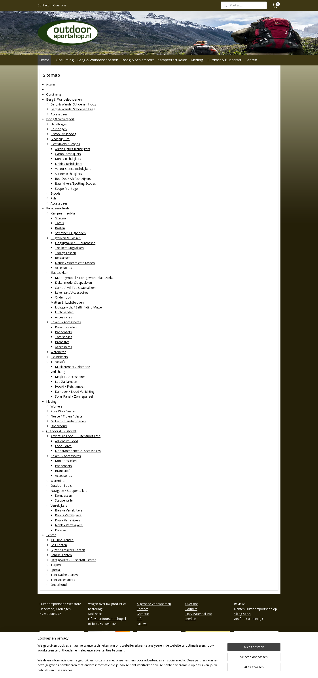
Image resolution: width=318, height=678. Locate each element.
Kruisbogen (59, 129)
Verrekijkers (59, 505)
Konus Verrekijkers (68, 515)
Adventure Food (66, 441)
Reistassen (62, 258)
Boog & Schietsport (138, 59)
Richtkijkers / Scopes (65, 144)
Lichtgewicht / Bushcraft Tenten (73, 560)
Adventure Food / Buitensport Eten (75, 436)
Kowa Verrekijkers (68, 520)
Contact (43, 5)
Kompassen (63, 495)
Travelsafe (58, 362)
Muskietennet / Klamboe (72, 367)
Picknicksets (59, 357)
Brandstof (62, 342)
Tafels (59, 223)
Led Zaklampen (66, 381)
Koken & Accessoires (66, 322)
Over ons (59, 5)
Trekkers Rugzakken (69, 248)
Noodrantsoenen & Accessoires (78, 451)
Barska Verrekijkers (68, 510)
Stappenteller (64, 500)
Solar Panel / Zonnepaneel (74, 396)
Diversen (61, 530)
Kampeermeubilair (64, 213)
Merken (190, 619)
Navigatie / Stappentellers (69, 490)
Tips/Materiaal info (198, 614)
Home (44, 59)
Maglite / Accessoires (70, 377)
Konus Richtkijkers (68, 159)
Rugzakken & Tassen (66, 238)
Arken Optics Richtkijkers (72, 149)
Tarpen (56, 565)
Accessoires (59, 114)
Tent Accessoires (63, 580)
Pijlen (54, 198)
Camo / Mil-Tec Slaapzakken (75, 287)
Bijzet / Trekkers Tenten (68, 550)
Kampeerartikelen (172, 59)
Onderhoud (63, 297)
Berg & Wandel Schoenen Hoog (73, 104)
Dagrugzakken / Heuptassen (75, 243)
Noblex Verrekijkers (69, 525)
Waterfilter (58, 352)
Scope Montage (66, 188)
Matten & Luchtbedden (67, 302)
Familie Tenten (61, 555)
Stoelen (60, 218)
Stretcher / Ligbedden (70, 233)
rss (154, 670)
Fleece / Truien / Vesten (67, 416)
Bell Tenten (59, 545)
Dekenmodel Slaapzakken (73, 282)
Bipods (56, 193)
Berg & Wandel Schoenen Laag (73, 109)
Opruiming (65, 59)
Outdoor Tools (61, 485)
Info (139, 619)
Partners (191, 609)
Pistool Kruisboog (63, 134)
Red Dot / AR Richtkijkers (73, 178)
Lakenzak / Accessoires (71, 292)
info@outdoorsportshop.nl (107, 619)
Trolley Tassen (65, 253)
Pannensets (63, 332)
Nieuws (142, 624)
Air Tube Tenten (62, 540)
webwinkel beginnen (171, 670)
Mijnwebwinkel (210, 670)
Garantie (143, 614)
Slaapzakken (59, 272)
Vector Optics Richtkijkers (73, 169)
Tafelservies (63, 337)
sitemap (145, 670)
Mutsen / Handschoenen (68, 421)
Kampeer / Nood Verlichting (75, 391)
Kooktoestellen (66, 327)
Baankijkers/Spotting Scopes (75, 183)
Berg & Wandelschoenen (97, 59)
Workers (56, 406)
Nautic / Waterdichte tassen (75, 263)
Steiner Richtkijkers (68, 174)
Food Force (63, 446)
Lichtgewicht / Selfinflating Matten (79, 307)
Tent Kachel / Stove (65, 575)
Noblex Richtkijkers (68, 164)
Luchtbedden (64, 312)
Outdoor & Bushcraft (224, 59)
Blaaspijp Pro (60, 139)
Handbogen (59, 124)
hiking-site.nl (242, 614)
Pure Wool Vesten (63, 411)
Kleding (197, 59)
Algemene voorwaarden (154, 604)
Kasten (60, 228)
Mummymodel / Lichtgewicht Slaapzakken (85, 278)
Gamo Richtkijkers (68, 154)
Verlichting (58, 372)
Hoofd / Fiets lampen (70, 386)
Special (56, 570)
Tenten (251, 59)
